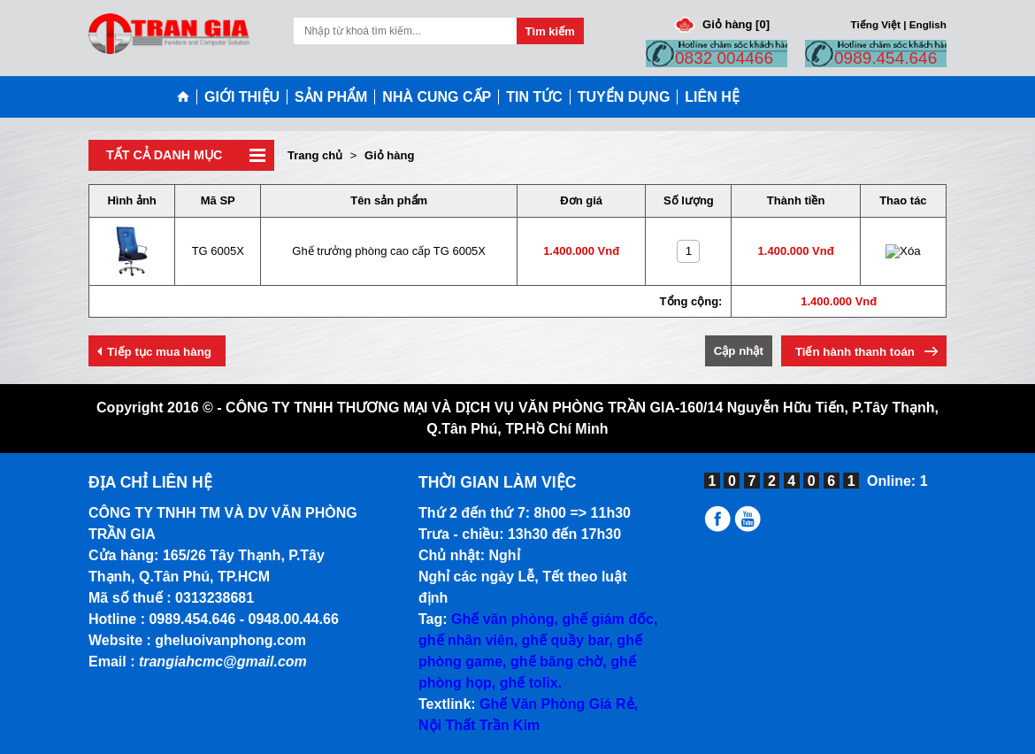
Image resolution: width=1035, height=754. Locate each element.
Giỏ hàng (389, 155)
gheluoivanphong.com (230, 640)
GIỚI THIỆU (242, 96)
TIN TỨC (534, 96)
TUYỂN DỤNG (624, 96)
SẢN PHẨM (331, 96)
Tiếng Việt (876, 24)
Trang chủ (315, 155)
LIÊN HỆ (712, 96)
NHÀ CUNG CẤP (436, 96)
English (928, 24)
